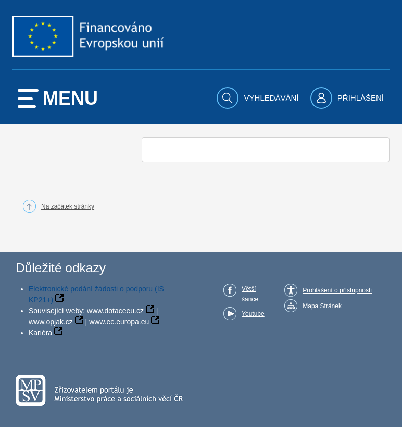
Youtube (253, 314)
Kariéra (40, 332)
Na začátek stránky (67, 206)
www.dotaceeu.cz (115, 311)
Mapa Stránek (322, 306)
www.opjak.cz (51, 322)
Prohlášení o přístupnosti (337, 290)
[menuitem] (258, 98)
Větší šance (250, 294)
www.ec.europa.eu (119, 322)
